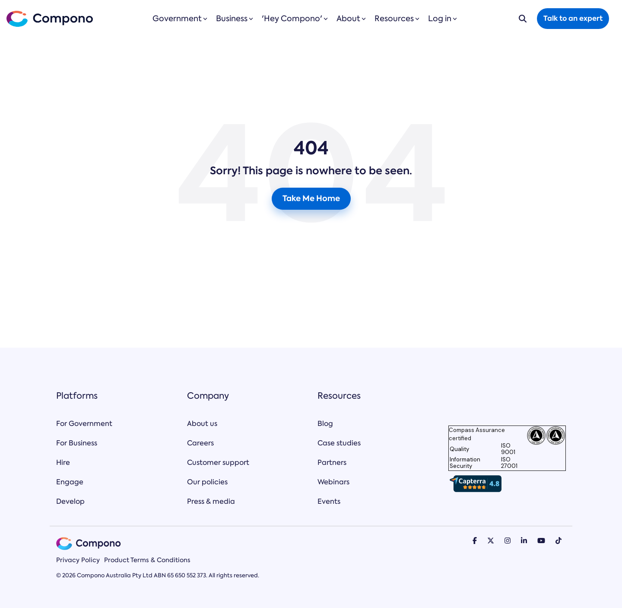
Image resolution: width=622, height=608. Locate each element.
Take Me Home (311, 198)
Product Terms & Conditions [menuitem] (147, 560)
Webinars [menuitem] (333, 481)
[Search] (522, 18)
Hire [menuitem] (63, 462)
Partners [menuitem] (331, 462)
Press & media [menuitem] (211, 501)
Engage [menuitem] (69, 481)
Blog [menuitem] (325, 423)
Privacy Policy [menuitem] (78, 560)
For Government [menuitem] (84, 423)
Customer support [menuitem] (218, 462)
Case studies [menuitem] (339, 443)
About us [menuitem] (202, 423)
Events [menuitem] (328, 501)
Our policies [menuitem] (207, 481)
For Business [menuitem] (76, 443)
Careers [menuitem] (200, 443)
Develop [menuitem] (70, 501)
